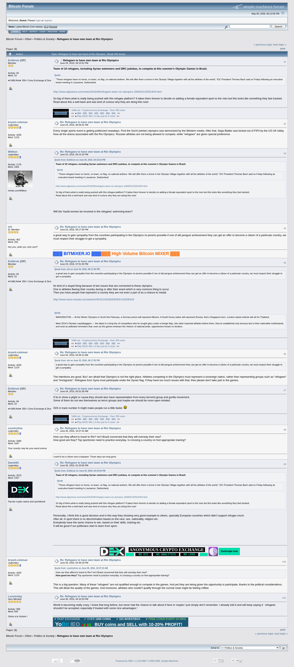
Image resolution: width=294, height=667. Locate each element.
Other (28, 39)
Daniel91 (13, 462)
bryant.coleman (18, 122)
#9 (285, 464)
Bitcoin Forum (14, 39)
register (48, 20)
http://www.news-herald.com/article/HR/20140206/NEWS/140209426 (93, 299)
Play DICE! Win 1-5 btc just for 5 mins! (96, 116)
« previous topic (263, 44)
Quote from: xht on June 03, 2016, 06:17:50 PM (77, 269)
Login (42, 32)
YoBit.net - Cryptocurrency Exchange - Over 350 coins (98, 110)
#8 (285, 430)
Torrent (53, 27)
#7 (285, 390)
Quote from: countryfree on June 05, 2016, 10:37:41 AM (81, 568)
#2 (285, 124)
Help (24, 32)
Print (282, 48)
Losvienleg (15, 596)
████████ (61, 113)
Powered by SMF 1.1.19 (128, 661)
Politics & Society (44, 39)
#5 (285, 263)
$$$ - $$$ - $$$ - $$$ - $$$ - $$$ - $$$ (96, 113)
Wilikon (12, 151)
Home (15, 32)
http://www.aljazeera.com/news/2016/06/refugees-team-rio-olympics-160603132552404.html (107, 91)
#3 (285, 153)
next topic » (280, 44)
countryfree (15, 428)
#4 (285, 228)
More (62, 32)
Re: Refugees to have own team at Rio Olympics (90, 122)
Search (33, 32)
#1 (285, 62)
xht (10, 226)
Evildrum (13, 60)
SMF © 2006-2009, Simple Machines (160, 661)
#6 (285, 354)
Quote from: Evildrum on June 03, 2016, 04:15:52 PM (80, 160)
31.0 (46, 27)
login (38, 20)
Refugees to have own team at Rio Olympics (85, 39)
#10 (284, 561)
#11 (284, 598)
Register (52, 32)
